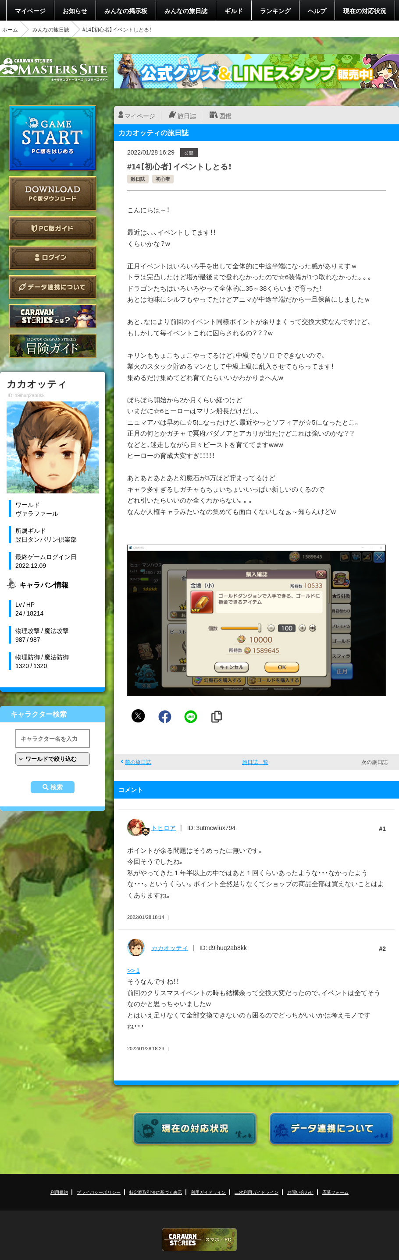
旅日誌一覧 (255, 762)
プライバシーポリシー (99, 1192)
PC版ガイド (52, 228)
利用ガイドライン (208, 1192)
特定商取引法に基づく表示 (155, 1192)
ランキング (275, 10)
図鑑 (225, 115)
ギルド (233, 10)
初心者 (163, 179)
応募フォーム (335, 1192)
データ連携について (52, 287)
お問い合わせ (300, 1192)
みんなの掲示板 (125, 10)
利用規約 (59, 1192)
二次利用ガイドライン (256, 1192)
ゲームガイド (52, 346)
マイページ (30, 10)
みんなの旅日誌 (185, 10)
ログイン (52, 258)
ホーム (10, 29)
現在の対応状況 (364, 10)
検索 (56, 787)
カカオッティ (169, 947)
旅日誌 (187, 115)
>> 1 (133, 970)
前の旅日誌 (138, 762)
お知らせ (75, 10)
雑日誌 (138, 179)
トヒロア (163, 827)
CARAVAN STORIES (199, 1239)
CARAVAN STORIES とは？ (52, 316)
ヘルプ (317, 10)
